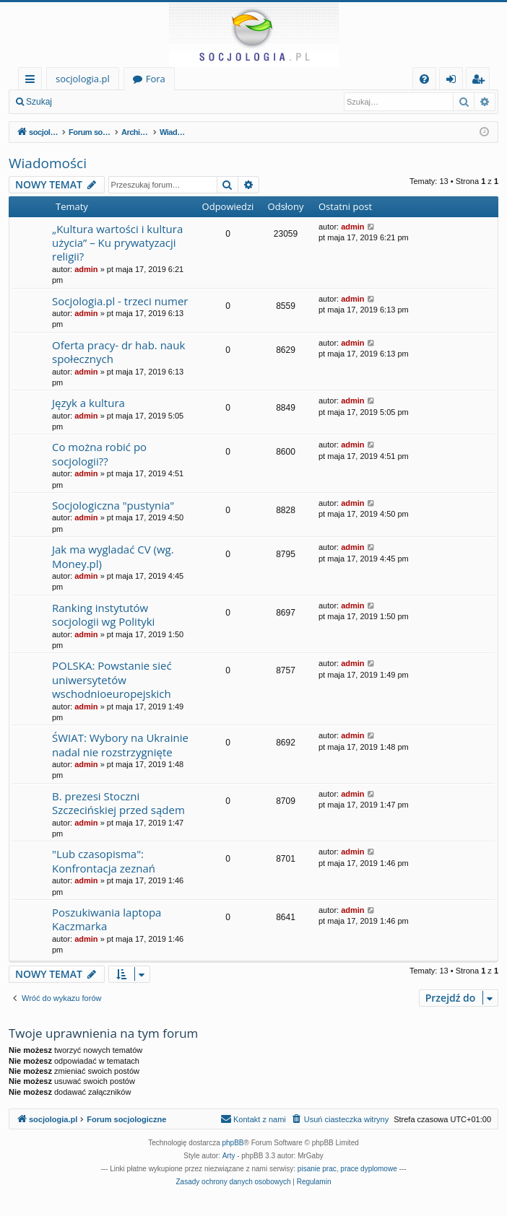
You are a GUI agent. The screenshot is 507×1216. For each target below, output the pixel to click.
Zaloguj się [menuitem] (454, 81)
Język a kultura (88, 402)
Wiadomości (48, 163)
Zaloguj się (94, 102)
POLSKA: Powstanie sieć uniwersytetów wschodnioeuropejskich (112, 679)
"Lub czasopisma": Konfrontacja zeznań (103, 861)
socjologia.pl (83, 78)
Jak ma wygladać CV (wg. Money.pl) (113, 556)
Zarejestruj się (163, 102)
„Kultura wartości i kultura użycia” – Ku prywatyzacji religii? (117, 243)
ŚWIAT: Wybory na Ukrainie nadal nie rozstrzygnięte (120, 744)
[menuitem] (424, 79)
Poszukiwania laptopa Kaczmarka (106, 919)
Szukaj (39, 102)
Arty (228, 1156)
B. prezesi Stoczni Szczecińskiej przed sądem (118, 803)
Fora (155, 78)
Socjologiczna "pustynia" (113, 505)
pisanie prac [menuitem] (317, 1169)
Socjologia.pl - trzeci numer (120, 301)
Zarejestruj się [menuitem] (482, 81)
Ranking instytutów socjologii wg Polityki (103, 614)
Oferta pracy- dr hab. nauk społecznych (118, 352)
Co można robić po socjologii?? (99, 453)
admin (86, 269)
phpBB (233, 1143)
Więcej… (33, 81)
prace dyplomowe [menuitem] (368, 1169)
